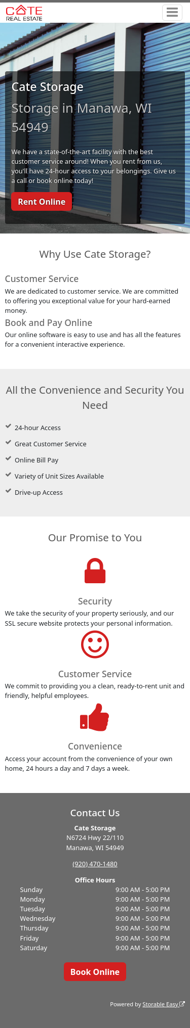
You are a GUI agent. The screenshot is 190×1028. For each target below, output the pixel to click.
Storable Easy (163, 1004)
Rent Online (41, 201)
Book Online (95, 971)
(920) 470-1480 (94, 863)
